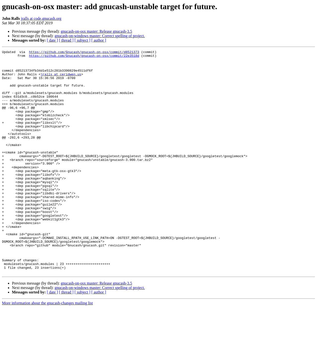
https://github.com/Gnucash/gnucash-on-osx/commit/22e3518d (84, 57)
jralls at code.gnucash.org (41, 18)
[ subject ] (82, 40)
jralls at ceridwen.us (61, 79)
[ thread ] (66, 40)
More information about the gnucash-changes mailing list (47, 348)
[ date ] (52, 40)
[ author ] (98, 40)
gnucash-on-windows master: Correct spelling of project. (99, 36)
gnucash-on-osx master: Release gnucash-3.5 (96, 31)
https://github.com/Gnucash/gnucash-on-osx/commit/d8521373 (84, 52)
